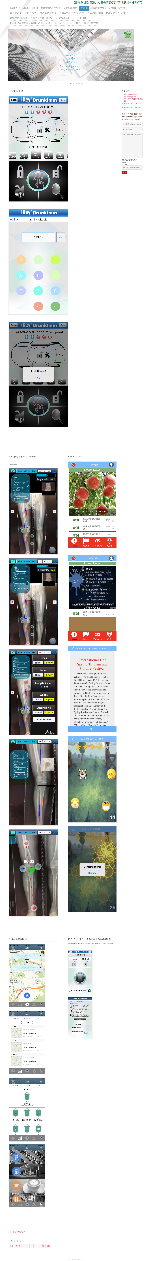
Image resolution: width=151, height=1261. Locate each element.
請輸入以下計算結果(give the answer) (131, 161)
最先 (11, 1246)
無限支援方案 (91, 23)
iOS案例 (84, 8)
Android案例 (70, 8)
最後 (48, 1246)
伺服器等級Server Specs (71, 13)
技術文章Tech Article (117, 13)
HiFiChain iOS (74, 456)
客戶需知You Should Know (23, 13)
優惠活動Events (116, 8)
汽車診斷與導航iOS (18, 939)
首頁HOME (15, 8)
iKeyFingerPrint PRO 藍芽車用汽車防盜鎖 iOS (90, 939)
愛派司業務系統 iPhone (20, 1232)
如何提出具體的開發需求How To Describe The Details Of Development (45, 23)
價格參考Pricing (48, 13)
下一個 (41, 1246)
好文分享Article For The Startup (73, 18)
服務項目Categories (51, 8)
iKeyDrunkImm (16, 91)
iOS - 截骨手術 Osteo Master (23, 456)
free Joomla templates (75, 1259)
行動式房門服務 (95, 13)
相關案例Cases (98, 8)
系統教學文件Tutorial (42, 18)
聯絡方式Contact (19, 18)
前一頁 (18, 1246)
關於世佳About (30, 8)
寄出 (124, 172)
